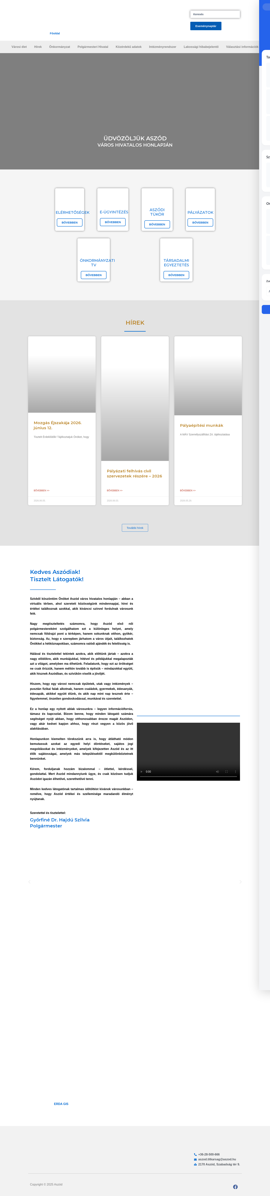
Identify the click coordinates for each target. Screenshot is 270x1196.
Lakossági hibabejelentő (201, 46)
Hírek (38, 46)
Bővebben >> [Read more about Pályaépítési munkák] (188, 490)
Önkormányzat (59, 46)
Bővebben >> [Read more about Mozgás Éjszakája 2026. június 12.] (41, 490)
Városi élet (19, 46)
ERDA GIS (61, 1104)
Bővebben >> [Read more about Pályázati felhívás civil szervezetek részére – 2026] (114, 490)
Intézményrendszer (162, 46)
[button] (29, 881)
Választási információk (242, 46)
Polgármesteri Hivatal (93, 46)
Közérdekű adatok (129, 46)
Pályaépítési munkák (201, 425)
